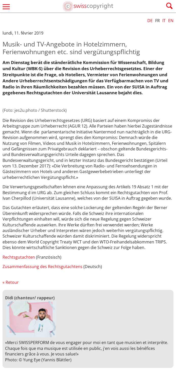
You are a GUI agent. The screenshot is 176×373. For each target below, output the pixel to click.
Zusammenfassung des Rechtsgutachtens (42, 266)
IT (164, 20)
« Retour (11, 282)
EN (170, 20)
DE (150, 20)
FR (157, 20)
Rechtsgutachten (19, 257)
